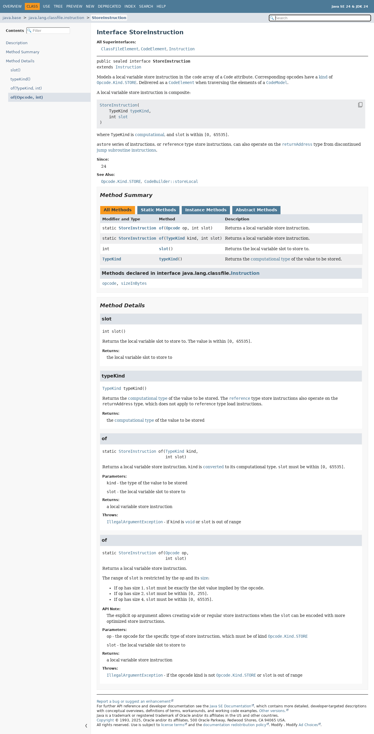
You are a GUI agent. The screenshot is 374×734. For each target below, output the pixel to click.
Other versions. (272, 711)
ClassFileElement (119, 49)
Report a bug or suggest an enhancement (134, 701)
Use (46, 6)
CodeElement (154, 49)
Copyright (105, 720)
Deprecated (109, 6)
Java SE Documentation (230, 706)
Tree (58, 6)
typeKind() (20, 79)
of (161, 228)
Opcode (173, 228)
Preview (74, 6)
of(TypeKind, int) (26, 88)
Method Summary (22, 52)
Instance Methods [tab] (205, 209)
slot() (15, 70)
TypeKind (175, 238)
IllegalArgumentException (135, 521)
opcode (109, 283)
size (204, 578)
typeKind (168, 259)
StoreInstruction (109, 18)
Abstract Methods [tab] (256, 209)
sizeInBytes (134, 283)
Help (161, 6)
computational (149, 134)
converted (213, 466)
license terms (172, 725)
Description (18, 43)
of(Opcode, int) (25, 97)
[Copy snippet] (355, 104)
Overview (12, 6)
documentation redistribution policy (234, 725)
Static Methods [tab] (158, 209)
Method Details (20, 61)
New (90, 6)
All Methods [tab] (117, 209)
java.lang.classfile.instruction (56, 18)
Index (130, 6)
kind (323, 77)
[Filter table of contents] (48, 30)
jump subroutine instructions (126, 150)
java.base (12, 18)
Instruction (182, 49)
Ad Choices (308, 725)
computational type (270, 259)
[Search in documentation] (320, 18)
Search (146, 6)
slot (163, 248)
